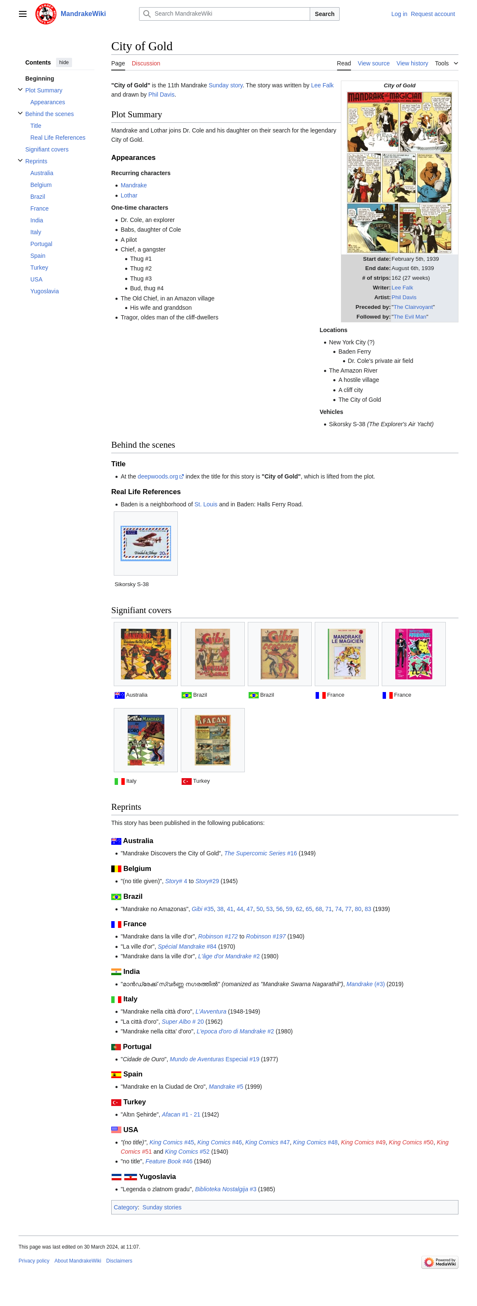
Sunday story (226, 85)
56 (279, 909)
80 (358, 909)
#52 (187, 1151)
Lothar (129, 195)
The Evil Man (410, 317)
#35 (203, 909)
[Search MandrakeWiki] (224, 14)
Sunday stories (162, 1207)
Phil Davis (403, 297)
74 (338, 909)
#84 (187, 946)
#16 (260, 853)
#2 (229, 956)
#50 (411, 1142)
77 (348, 909)
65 (308, 909)
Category (126, 1207)
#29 (207, 881)
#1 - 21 (181, 1114)
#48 (315, 1142)
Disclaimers (119, 1261)
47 (250, 909)
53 (269, 909)
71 (328, 909)
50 (259, 909)
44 (240, 909)
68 (319, 909)
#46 (219, 1142)
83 (367, 909)
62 (299, 909)
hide (64, 62)
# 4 (176, 881)
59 (289, 909)
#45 (172, 1142)
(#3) (365, 984)
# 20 (183, 1021)
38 (220, 909)
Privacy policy (34, 1261)
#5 (226, 1086)
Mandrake (134, 185)
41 (230, 909)
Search (325, 14)
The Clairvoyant (413, 307)
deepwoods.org (158, 476)
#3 (226, 1189)
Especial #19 (214, 1059)
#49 (363, 1142)
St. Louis (206, 504)
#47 (267, 1142)
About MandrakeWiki (77, 1261)
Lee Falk (402, 287)
